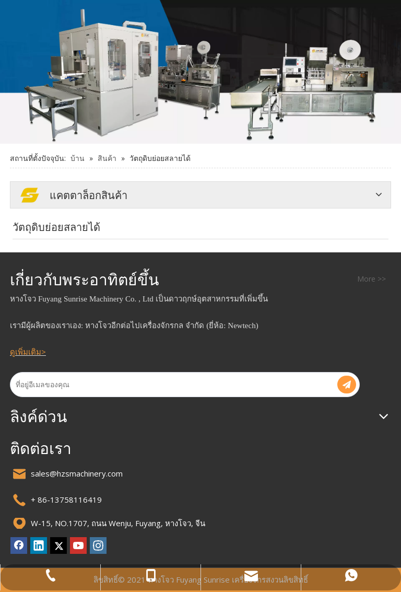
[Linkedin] (38, 545)
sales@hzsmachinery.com (77, 473)
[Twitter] (58, 545)
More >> (371, 279)
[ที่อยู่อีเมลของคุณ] (167, 385)
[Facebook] (18, 545)
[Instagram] (98, 545)
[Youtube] (78, 545)
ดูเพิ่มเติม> (28, 351)
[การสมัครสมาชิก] (346, 384)
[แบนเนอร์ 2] (200, 72)
